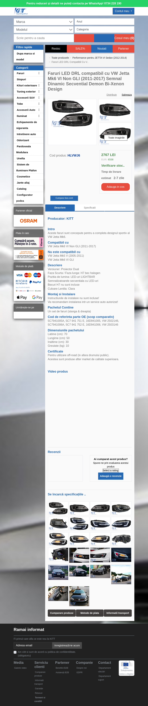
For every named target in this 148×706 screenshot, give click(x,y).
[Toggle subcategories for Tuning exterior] (38, 91)
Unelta (21, 158)
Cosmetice (23, 176)
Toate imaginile (116, 137)
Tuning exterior (26, 91)
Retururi (39, 693)
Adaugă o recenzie (111, 476)
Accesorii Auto (26, 109)
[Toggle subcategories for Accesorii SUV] (38, 97)
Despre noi (81, 668)
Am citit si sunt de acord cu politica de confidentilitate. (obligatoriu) (47, 654)
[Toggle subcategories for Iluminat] (38, 115)
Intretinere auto (26, 134)
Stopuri (21, 79)
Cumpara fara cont (64, 198)
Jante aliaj (23, 182)
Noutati (101, 48)
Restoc (56, 48)
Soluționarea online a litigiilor (126, 669)
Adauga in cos (115, 186)
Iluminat (22, 115)
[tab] (119, 207)
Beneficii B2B (62, 668)
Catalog (21, 188)
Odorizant (23, 140)
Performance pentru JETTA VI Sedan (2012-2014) (99, 57)
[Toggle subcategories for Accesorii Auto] (38, 109)
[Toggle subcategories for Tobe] (38, 103)
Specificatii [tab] (90, 207)
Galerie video (20, 668)
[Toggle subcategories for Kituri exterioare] (38, 85)
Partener (123, 48)
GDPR (79, 672)
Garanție (39, 688)
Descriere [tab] (60, 207)
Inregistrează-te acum (67, 645)
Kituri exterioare (27, 85)
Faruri (20, 73)
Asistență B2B (62, 672)
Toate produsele (60, 57)
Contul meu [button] (122, 11)
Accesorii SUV (26, 97)
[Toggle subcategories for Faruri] (38, 73)
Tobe (20, 103)
